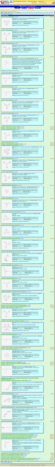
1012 (45, 12)
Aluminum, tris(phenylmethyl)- (7, 171)
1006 (32, 12)
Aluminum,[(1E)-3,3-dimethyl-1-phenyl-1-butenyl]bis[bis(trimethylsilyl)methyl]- (17, 435)
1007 (34, 12)
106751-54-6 (52, 458)
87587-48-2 (52, 278)
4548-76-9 (52, 86)
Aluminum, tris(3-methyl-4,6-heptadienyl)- (9, 73)
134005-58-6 (52, 437)
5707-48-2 (52, 407)
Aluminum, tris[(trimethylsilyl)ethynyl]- (9, 278)
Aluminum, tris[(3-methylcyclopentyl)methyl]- (10, 238)
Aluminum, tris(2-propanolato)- (7, 56)
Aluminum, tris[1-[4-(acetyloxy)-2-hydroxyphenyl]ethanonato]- (14, 306)
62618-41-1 (52, 211)
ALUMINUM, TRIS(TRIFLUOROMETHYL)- (9, 185)
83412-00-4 (52, 362)
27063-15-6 (52, 364)
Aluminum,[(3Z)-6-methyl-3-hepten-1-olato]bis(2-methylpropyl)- (14, 438)
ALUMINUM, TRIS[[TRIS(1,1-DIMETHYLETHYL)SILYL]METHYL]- (14, 291)
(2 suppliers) (29, 380)
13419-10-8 (52, 421)
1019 (8, 13)
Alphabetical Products (23, 6)
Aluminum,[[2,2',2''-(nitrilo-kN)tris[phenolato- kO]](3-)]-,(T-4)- (13, 453)
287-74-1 (52, 455)
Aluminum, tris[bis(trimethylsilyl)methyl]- (9, 348)
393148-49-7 (52, 434)
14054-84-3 (52, 347)
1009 (39, 12)
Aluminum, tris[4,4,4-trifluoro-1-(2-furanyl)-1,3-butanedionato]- (14, 347)
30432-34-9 (52, 16)
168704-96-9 (52, 145)
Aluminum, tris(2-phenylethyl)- (7, 30)
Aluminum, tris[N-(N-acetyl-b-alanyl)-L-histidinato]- (11, 362)
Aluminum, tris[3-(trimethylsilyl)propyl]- (9, 334)
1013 (47, 12)
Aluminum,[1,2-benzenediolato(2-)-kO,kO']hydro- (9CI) (12, 454)
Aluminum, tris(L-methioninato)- (7, 142)
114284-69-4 (52, 100)
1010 (41, 12)
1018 (6, 13)
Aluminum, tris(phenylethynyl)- (7, 158)
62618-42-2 (52, 225)
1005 (30, 12)
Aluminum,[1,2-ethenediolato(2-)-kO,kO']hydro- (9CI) (12, 455)
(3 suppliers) (29, 438)
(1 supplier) (16, 16)
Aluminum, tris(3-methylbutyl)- (7, 86)
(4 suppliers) (20, 421)
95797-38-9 (52, 56)
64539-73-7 (52, 142)
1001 (21, 12)
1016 (2, 13)
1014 (50, 12)
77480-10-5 (52, 251)
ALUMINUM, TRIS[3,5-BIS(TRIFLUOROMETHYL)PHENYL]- (13, 320)
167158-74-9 (52, 291)
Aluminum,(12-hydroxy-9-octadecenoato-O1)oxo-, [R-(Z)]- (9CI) (14, 380)
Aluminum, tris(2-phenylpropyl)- (7, 43)
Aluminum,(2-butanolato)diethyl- (8, 393)
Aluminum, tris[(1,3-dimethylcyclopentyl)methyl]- (11, 211)
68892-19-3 (52, 438)
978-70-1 (52, 307)
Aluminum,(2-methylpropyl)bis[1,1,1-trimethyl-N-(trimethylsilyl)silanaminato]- (17, 407)
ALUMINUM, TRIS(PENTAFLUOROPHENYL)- (10, 145)
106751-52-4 (52, 459)
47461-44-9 (52, 158)
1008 (36, 12)
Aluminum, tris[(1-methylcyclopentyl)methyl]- (10, 225)
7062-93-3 (52, 393)
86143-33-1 (52, 306)
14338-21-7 (52, 113)
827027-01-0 (52, 185)
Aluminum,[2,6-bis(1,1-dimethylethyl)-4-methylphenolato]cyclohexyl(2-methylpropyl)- (19, 458)
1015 (52, 12)
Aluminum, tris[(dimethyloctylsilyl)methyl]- (10, 265)
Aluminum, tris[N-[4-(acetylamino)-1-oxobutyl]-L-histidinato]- (13, 363)
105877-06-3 (52, 363)
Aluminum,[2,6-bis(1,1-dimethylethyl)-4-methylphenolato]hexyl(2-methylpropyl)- (17, 459)
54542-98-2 (52, 129)
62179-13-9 (52, 126)
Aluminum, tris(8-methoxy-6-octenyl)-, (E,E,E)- (10, 126)
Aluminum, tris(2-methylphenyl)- (7, 16)
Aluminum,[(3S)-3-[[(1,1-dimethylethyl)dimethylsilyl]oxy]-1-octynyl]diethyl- (16, 437)
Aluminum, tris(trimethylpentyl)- (7, 198)
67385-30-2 (52, 265)
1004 (28, 12)
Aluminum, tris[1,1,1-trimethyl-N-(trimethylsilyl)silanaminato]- (14, 305)
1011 (43, 12)
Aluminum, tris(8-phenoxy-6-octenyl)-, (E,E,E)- (10, 128)
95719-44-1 (52, 198)
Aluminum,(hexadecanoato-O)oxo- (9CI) (9, 421)
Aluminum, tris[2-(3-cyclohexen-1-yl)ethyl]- (10, 307)
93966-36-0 (52, 380)
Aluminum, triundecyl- (5, 364)
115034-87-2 (52, 43)
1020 (11, 13)
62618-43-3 (52, 238)
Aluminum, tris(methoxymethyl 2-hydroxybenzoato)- (12, 143)
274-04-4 (52, 454)
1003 (25, 12)
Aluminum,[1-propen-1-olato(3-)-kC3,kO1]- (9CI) (11, 457)
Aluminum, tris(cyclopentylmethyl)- (8, 129)
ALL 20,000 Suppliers (32, 6)
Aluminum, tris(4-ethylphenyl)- (7, 100)
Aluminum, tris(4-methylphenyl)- (7, 113)
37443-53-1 (52, 73)
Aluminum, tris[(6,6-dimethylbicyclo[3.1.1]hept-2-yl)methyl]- (13, 251)
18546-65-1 (52, 334)
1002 (23, 12)
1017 (4, 13)
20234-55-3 (52, 453)
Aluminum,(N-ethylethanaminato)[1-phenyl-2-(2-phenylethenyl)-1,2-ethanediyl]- (17, 434)
